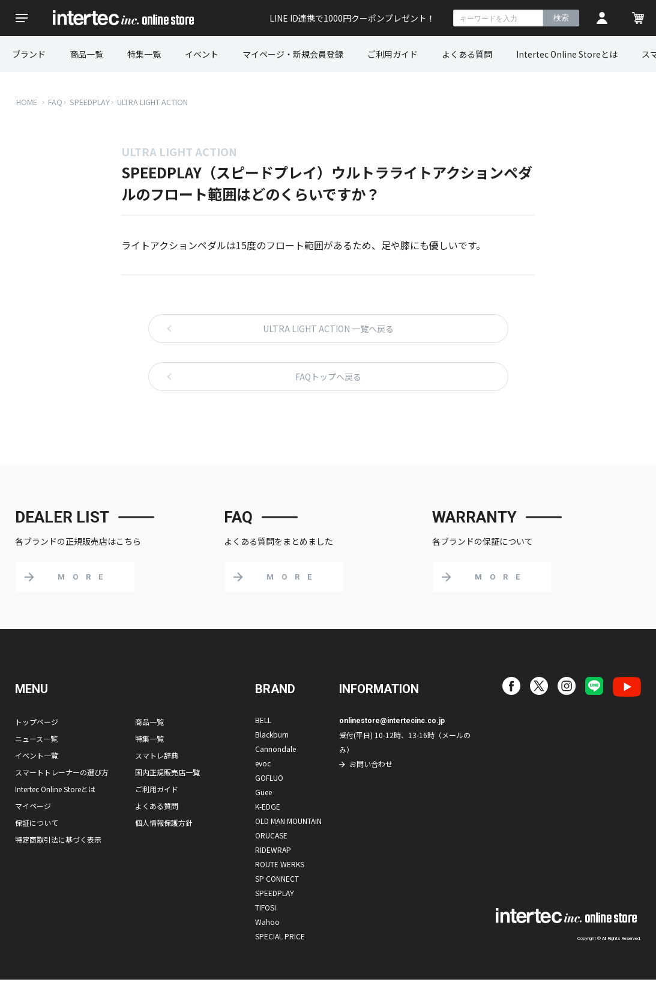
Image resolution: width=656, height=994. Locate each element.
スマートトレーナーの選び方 (62, 772)
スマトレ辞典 (156, 755)
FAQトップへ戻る (328, 377)
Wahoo (267, 922)
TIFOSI (265, 907)
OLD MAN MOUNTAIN (288, 821)
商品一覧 (86, 54)
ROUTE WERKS (279, 864)
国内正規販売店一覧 (167, 772)
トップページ (36, 722)
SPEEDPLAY (90, 102)
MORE (84, 576)
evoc (263, 763)
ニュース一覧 (36, 738)
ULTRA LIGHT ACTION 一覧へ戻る (328, 329)
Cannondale (275, 749)
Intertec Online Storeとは (567, 54)
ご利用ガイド (392, 54)
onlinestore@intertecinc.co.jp (392, 721)
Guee (263, 792)
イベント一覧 (36, 755)
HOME (26, 102)
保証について (36, 822)
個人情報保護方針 (164, 822)
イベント (201, 54)
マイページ (33, 806)
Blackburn (272, 734)
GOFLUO (269, 777)
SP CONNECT (277, 878)
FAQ (55, 102)
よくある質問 (467, 54)
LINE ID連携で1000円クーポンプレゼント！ (352, 18)
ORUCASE (271, 835)
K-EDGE (267, 806)
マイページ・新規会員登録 (292, 54)
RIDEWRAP (273, 849)
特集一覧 (144, 54)
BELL (263, 720)
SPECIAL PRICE (280, 936)
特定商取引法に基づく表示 (58, 839)
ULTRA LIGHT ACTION (152, 102)
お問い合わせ (371, 764)
